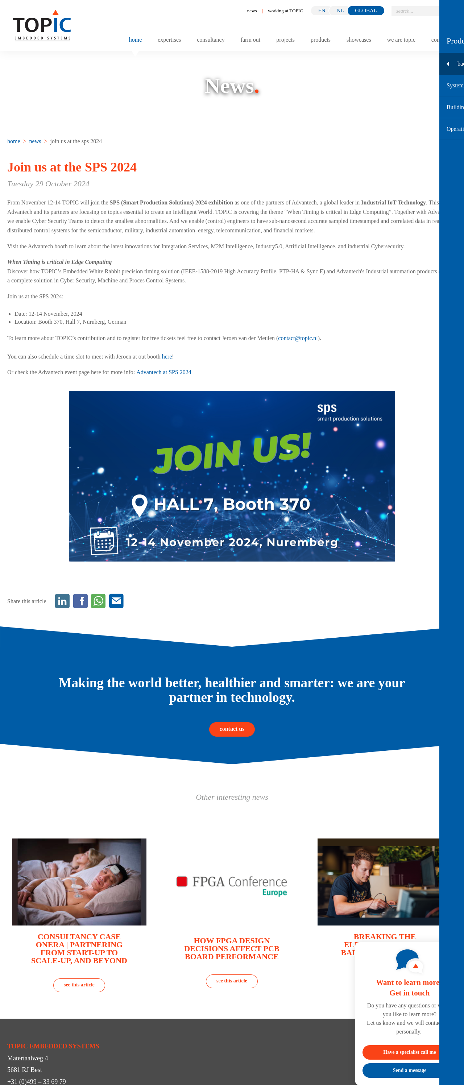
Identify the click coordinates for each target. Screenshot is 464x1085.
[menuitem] (14, 141)
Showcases (359, 40)
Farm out (251, 40)
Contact (439, 40)
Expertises (169, 40)
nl (340, 10)
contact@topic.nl (298, 338)
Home (135, 40)
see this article (79, 984)
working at (285, 10)
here (167, 356)
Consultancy (210, 40)
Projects (285, 40)
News (252, 10)
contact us (232, 729)
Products (321, 40)
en (322, 10)
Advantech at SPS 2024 (163, 372)
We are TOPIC (401, 40)
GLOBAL (366, 10)
